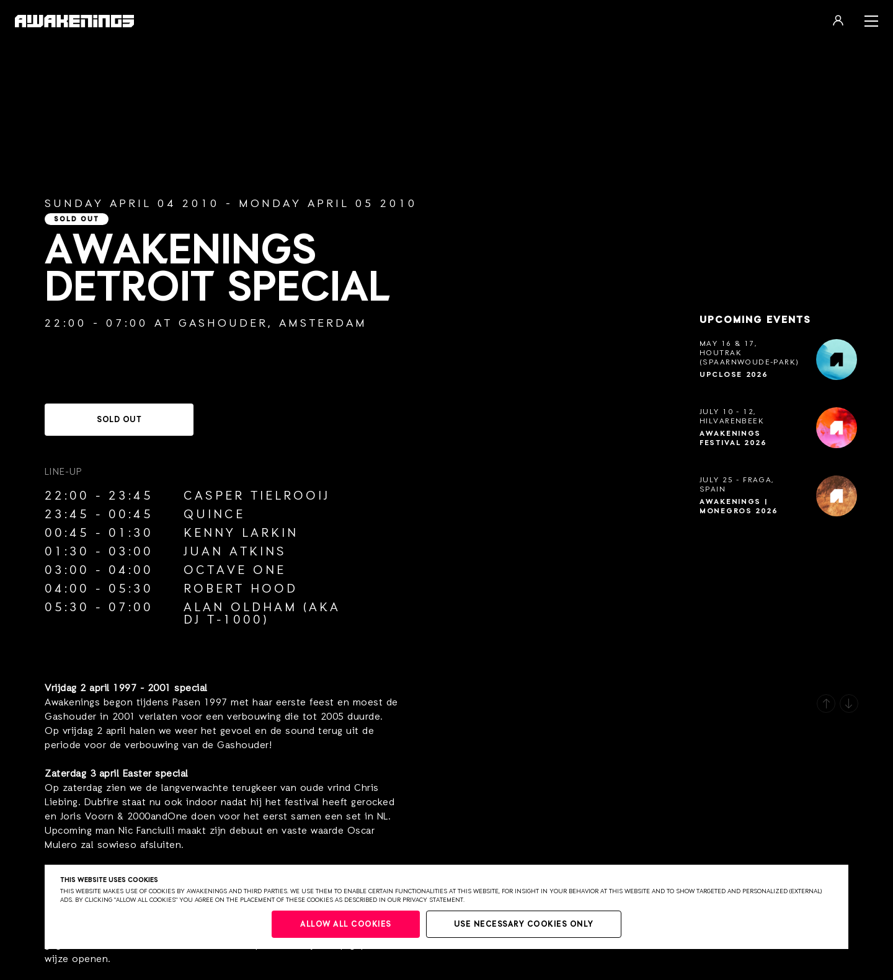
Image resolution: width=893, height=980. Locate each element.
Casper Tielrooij (257, 496)
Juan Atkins (235, 551)
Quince (214, 514)
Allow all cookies (345, 924)
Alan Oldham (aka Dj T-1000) (262, 613)
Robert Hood (241, 589)
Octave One (235, 570)
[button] (826, 703)
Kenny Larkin (241, 533)
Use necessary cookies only (523, 924)
